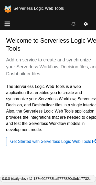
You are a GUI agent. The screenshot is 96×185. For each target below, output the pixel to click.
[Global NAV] (7, 24)
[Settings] (86, 24)
